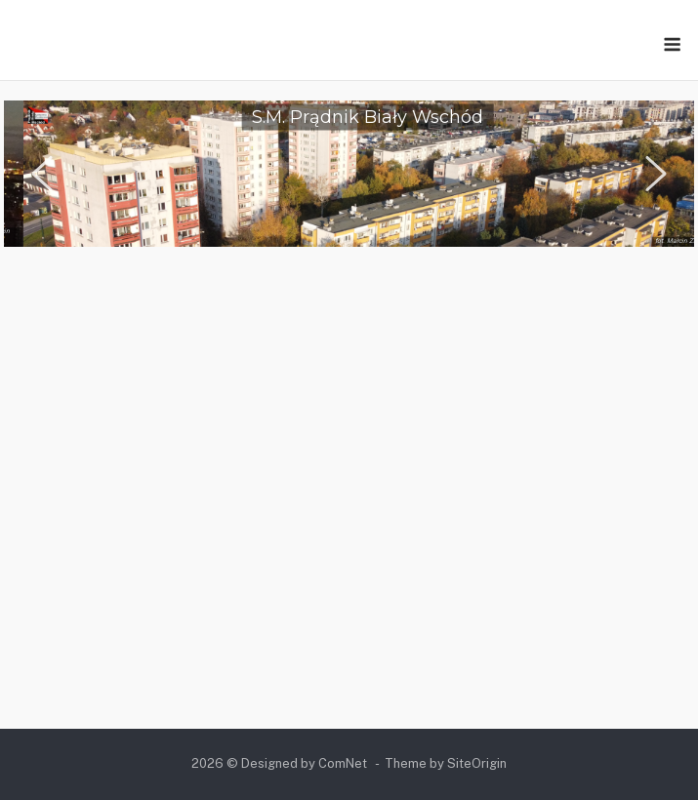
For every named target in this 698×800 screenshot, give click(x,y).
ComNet (342, 763)
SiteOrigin (477, 763)
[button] (42, 173)
